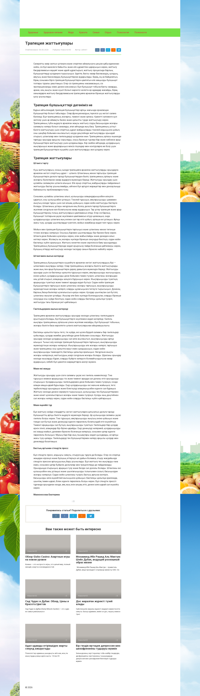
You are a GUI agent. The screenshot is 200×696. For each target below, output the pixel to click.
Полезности (140, 32)
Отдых (108, 32)
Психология (123, 32)
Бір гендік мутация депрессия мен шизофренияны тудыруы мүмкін (98, 647)
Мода (71, 32)
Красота (83, 32)
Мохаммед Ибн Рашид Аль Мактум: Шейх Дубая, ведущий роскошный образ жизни (98, 559)
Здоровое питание (53, 32)
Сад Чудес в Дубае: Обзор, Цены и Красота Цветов (47, 603)
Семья (96, 32)
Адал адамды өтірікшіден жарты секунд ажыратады (46, 647)
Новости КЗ (66, 50)
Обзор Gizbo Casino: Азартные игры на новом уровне (47, 558)
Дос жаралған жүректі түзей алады (94, 603)
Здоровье (33, 32)
